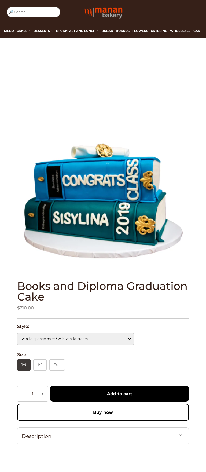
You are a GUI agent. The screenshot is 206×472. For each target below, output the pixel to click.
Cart (197, 31)
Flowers (140, 31)
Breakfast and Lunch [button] (77, 31)
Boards (123, 31)
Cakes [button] (24, 31)
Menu (9, 31)
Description (37, 436)
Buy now (103, 412)
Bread (107, 31)
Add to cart (119, 393)
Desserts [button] (43, 31)
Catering (159, 31)
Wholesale (180, 31)
